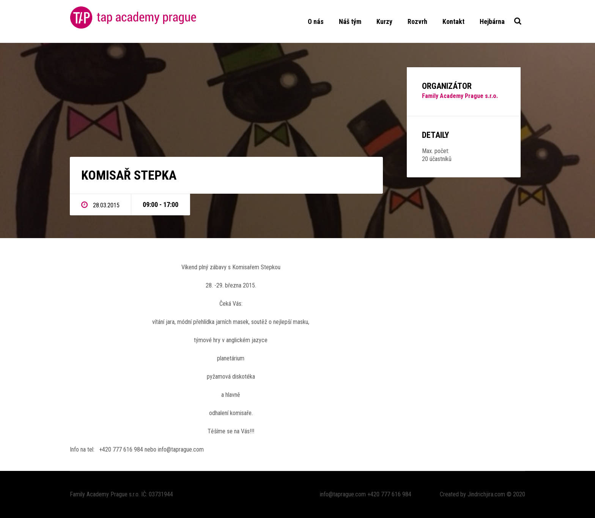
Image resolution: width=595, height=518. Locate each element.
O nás (316, 21)
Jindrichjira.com (486, 494)
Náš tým (350, 21)
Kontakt (453, 21)
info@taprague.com (343, 494)
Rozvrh (417, 21)
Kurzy (384, 21)
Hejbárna (492, 21)
